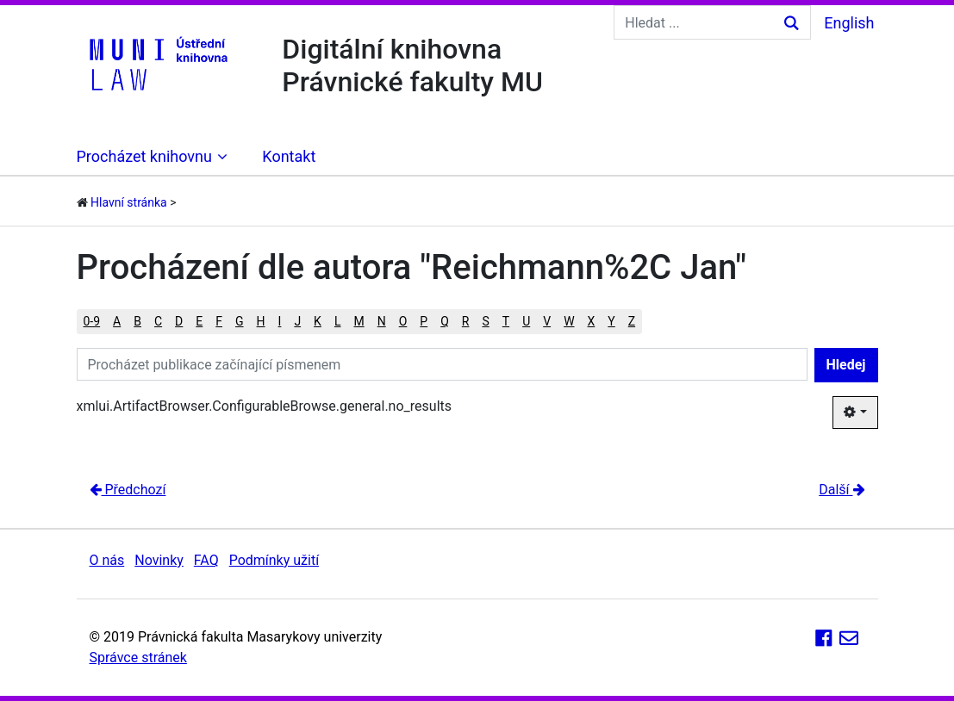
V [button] (547, 321)
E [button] (199, 321)
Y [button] (611, 321)
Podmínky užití (274, 560)
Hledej (846, 365)
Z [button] (631, 321)
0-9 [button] (92, 321)
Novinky (159, 560)
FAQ (206, 560)
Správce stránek (138, 657)
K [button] (317, 321)
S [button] (485, 321)
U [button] (526, 321)
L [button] (337, 321)
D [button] (179, 321)
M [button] (358, 321)
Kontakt (288, 156)
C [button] (158, 321)
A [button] (117, 321)
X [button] (591, 321)
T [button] (505, 321)
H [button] (261, 321)
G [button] (239, 321)
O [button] (403, 321)
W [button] (569, 321)
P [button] (423, 321)
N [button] (381, 321)
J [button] (297, 321)
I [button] (280, 321)
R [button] (466, 321)
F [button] (218, 321)
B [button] (137, 321)
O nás (107, 560)
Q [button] (444, 321)
